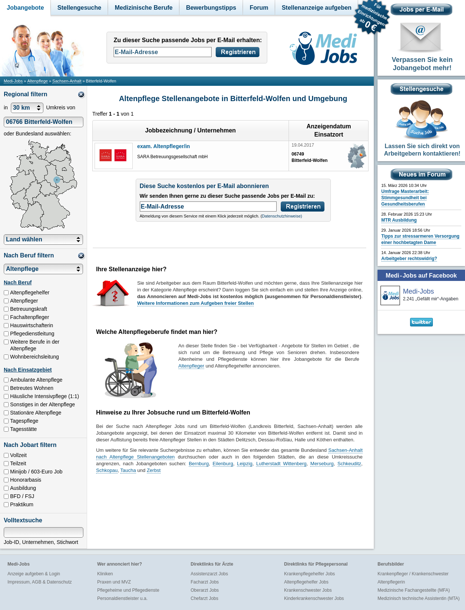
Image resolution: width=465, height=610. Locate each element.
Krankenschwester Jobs (308, 590)
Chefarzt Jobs (204, 598)
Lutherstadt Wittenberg (281, 463)
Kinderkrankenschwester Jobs (314, 598)
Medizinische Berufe (144, 7)
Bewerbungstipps (211, 7)
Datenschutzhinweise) (282, 216)
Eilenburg (223, 463)
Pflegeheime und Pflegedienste (128, 590)
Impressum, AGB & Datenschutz (39, 582)
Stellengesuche (79, 7)
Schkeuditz (349, 463)
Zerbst (154, 470)
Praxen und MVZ (114, 582)
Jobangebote (25, 7)
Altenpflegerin (391, 582)
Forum (259, 7)
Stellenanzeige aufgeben (317, 7)
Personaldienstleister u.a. (122, 598)
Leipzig (244, 463)
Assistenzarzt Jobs (209, 573)
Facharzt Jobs (205, 582)
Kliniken (105, 573)
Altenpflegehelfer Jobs (306, 582)
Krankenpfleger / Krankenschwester (413, 573)
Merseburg (321, 463)
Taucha (128, 470)
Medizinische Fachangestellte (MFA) (414, 590)
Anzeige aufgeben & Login (33, 573)
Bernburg (199, 463)
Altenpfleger (191, 366)
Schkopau (107, 470)
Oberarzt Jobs (205, 590)
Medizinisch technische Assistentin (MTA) (419, 598)
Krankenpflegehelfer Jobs (309, 573)
